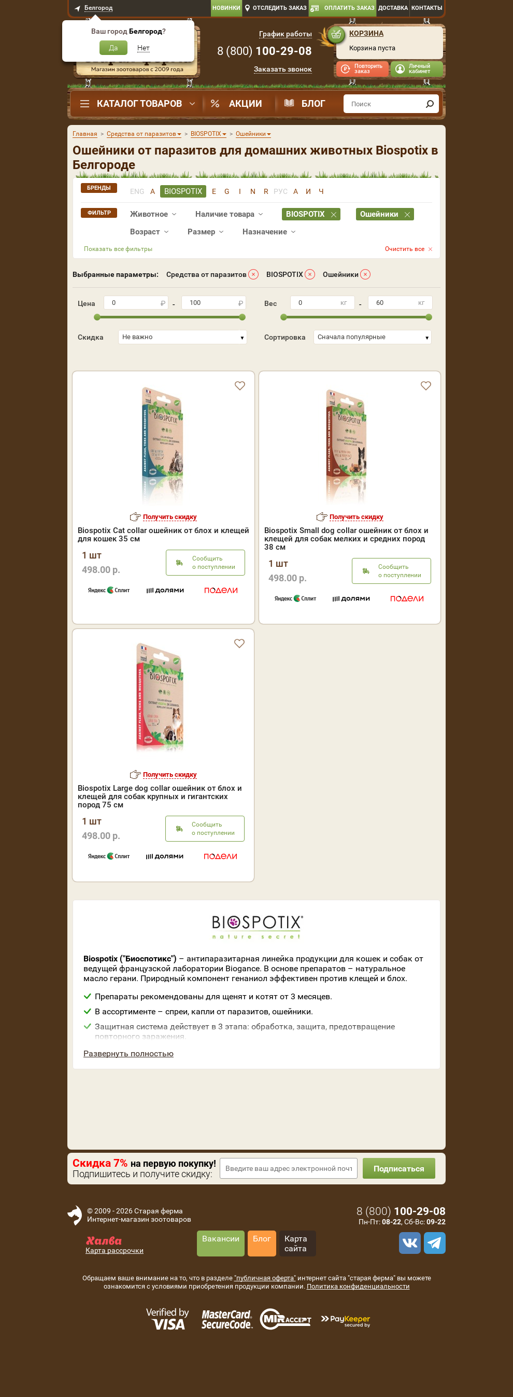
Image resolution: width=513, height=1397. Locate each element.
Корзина (366, 33)
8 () (264, 51)
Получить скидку (170, 549)
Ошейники (341, 274)
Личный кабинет (419, 69)
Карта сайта (295, 1276)
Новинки (226, 8)
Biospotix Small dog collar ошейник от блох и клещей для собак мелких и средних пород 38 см (346, 570)
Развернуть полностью (128, 1086)
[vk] (408, 1275)
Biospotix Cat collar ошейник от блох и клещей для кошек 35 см (163, 566)
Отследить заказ (280, 8)
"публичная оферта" (265, 1310)
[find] (429, 103)
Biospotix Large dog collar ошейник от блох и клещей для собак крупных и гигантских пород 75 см (160, 828)
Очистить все (404, 249)
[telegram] (433, 1275)
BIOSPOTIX (284, 274)
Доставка (393, 8)
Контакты (427, 8)
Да (113, 48)
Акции (245, 103)
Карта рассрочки (115, 1282)
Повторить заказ (368, 69)
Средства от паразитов (206, 274)
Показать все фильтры (118, 249)
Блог (313, 103)
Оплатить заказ (349, 8)
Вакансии (220, 1271)
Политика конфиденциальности (358, 1318)
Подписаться (399, 1201)
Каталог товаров (139, 103)
